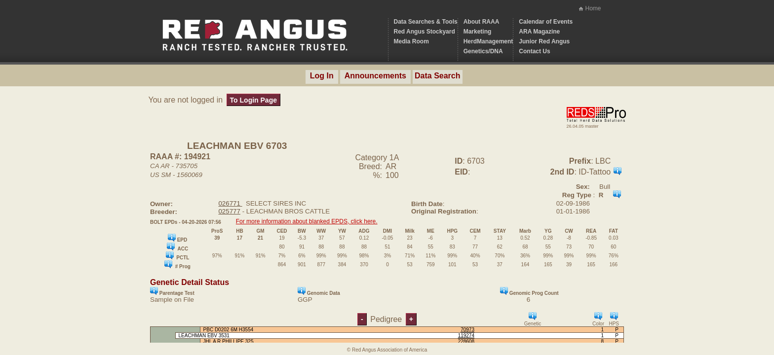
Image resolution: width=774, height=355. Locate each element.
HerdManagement (488, 41)
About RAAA (482, 21)
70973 (467, 329)
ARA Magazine (539, 31)
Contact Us (534, 51)
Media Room (411, 41)
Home (593, 8)
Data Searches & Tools (426, 21)
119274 (466, 335)
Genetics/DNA (483, 51)
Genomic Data (319, 291)
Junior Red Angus (544, 41)
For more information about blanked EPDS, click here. (307, 221)
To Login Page (253, 100)
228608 (466, 341)
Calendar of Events (546, 21)
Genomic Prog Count (529, 291)
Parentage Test (172, 291)
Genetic (532, 319)
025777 (229, 211)
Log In (322, 75)
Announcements (375, 75)
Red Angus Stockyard (424, 31)
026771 (230, 203)
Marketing (478, 31)
